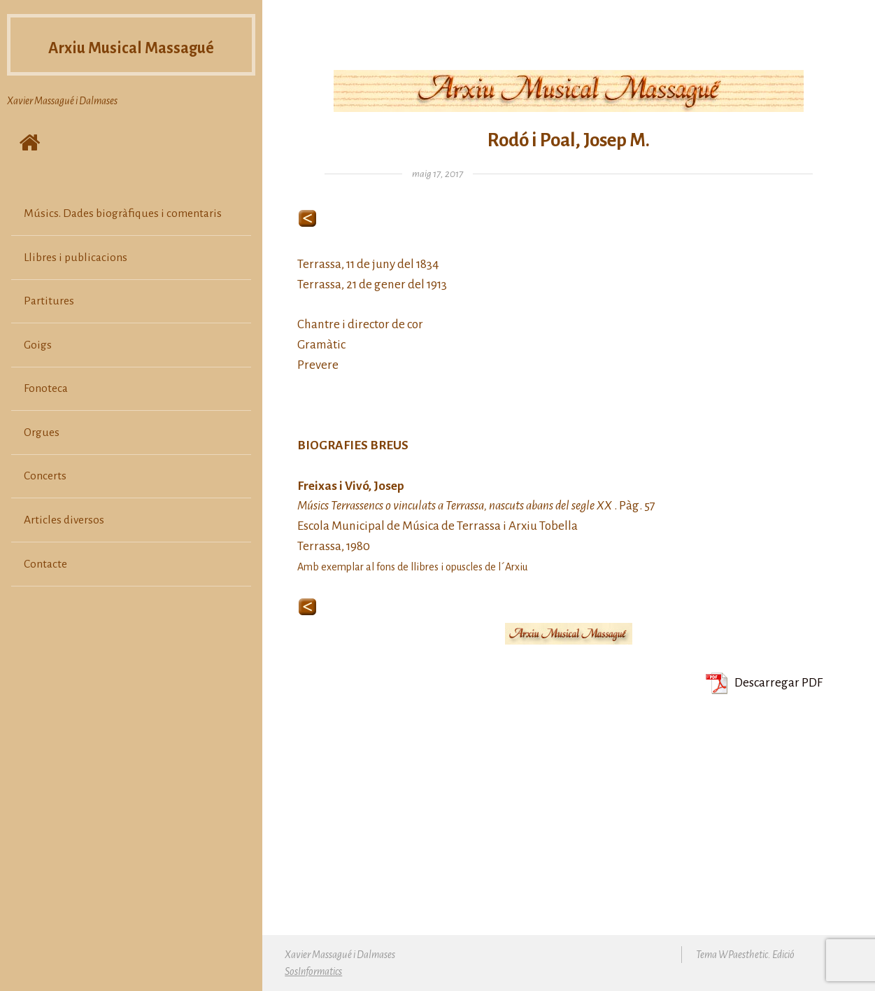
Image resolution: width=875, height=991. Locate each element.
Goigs (38, 371)
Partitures (49, 328)
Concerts (45, 503)
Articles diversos (64, 546)
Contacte (45, 590)
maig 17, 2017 (437, 174)
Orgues (41, 459)
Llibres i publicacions (75, 284)
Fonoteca (46, 415)
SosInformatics (313, 971)
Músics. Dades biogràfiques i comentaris (123, 240)
